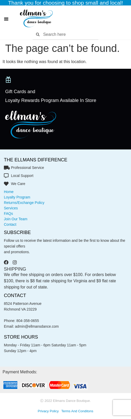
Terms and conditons (77, 411)
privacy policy (48, 411)
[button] (6, 18)
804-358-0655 (27, 321)
